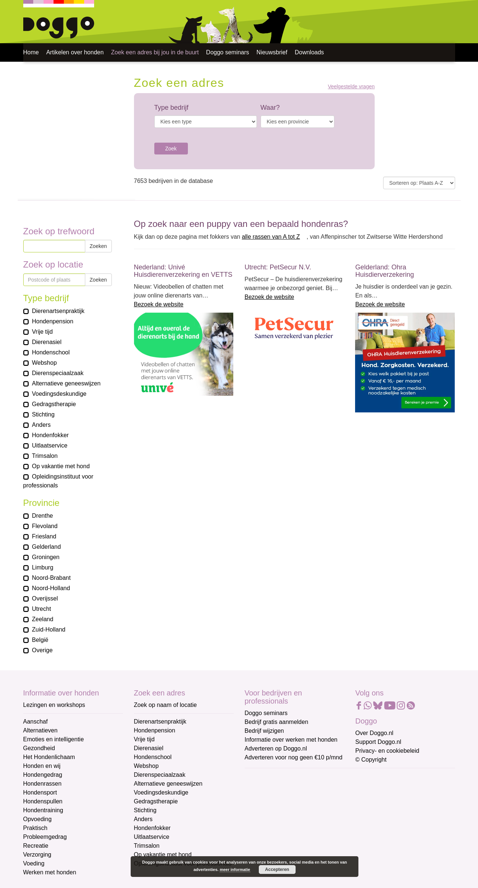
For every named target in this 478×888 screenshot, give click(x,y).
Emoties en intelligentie (53, 739)
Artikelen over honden (75, 52)
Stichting (145, 810)
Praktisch (35, 828)
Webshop (146, 766)
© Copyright (371, 759)
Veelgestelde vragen (351, 86)
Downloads (309, 52)
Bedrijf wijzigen (264, 731)
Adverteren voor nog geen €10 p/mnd (294, 757)
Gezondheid (39, 748)
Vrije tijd (144, 739)
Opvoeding (37, 819)
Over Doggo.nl (374, 733)
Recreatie (35, 846)
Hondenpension (154, 730)
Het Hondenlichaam (49, 757)
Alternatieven (40, 730)
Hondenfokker (152, 828)
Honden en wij (42, 766)
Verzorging (37, 854)
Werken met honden (49, 872)
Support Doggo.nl (378, 742)
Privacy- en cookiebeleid (387, 751)
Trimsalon (147, 846)
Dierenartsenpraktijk (160, 721)
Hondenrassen (42, 783)
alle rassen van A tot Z (271, 237)
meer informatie (235, 869)
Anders (143, 819)
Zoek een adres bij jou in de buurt (155, 52)
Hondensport (40, 792)
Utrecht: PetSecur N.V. (277, 267)
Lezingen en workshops (54, 705)
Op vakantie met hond (163, 854)
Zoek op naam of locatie (165, 705)
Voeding (34, 863)
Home (31, 52)
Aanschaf (35, 721)
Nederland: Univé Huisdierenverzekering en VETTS (183, 270)
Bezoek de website (158, 304)
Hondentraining (43, 810)
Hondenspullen (43, 801)
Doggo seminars (227, 52)
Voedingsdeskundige (161, 792)
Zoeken (98, 246)
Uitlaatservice (151, 837)
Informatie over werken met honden (291, 739)
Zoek (171, 149)
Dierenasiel (149, 748)
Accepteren (277, 869)
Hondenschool (153, 757)
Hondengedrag (42, 775)
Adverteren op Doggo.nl (276, 748)
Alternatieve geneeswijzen (168, 783)
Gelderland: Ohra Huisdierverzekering (384, 270)
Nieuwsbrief (272, 52)
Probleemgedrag (45, 837)
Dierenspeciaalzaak (160, 775)
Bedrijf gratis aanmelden (277, 722)
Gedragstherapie (156, 801)
